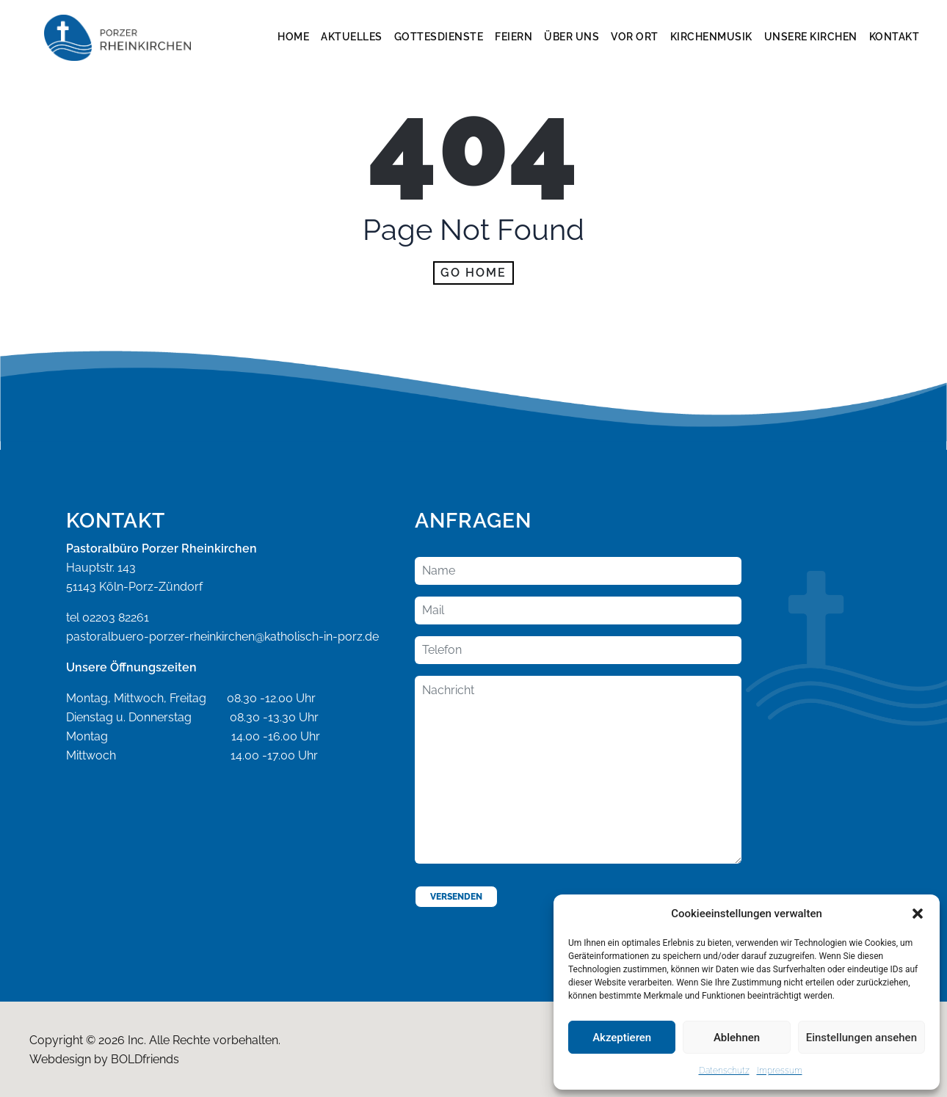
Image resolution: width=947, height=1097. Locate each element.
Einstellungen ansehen (861, 1037)
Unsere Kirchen (810, 37)
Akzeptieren (621, 1037)
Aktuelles (351, 37)
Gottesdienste (439, 37)
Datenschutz (724, 1070)
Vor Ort (634, 37)
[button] (917, 913)
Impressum (779, 1070)
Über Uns (571, 37)
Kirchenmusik (711, 37)
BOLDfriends (145, 1059)
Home (293, 37)
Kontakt (894, 37)
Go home (473, 273)
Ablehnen (737, 1037)
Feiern (513, 37)
